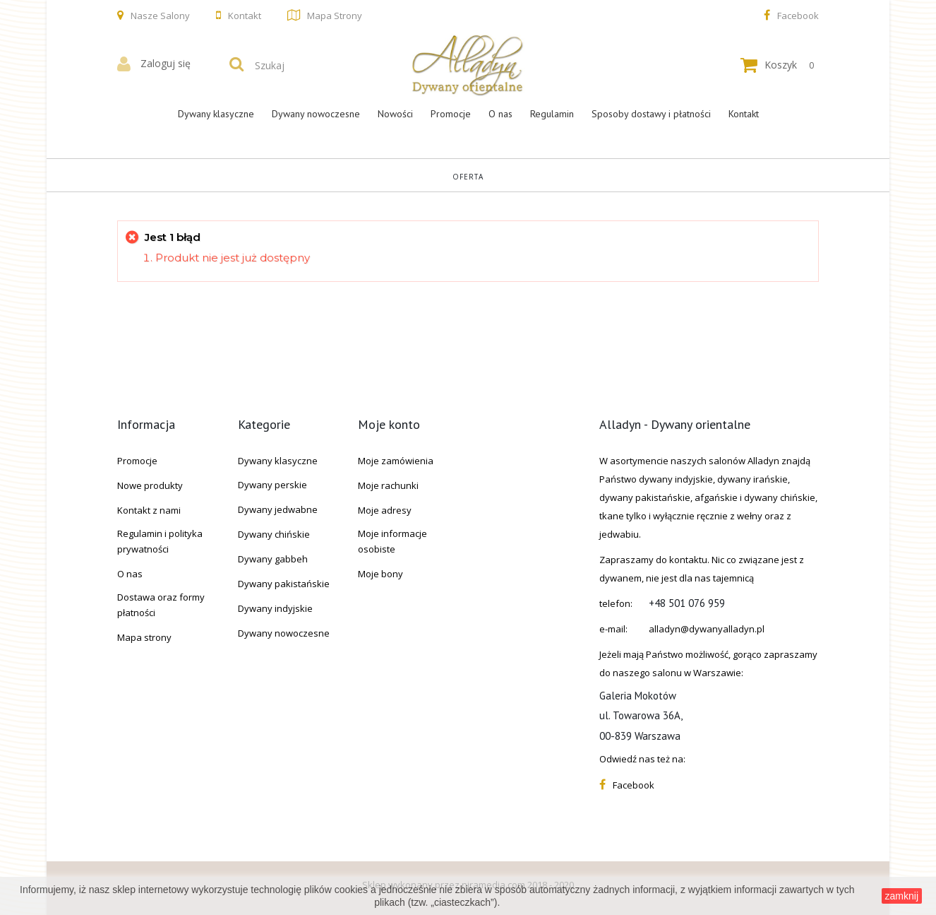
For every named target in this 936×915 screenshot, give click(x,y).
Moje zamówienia (395, 460)
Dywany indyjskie (275, 608)
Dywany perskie (272, 484)
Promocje (451, 113)
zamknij (901, 896)
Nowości (395, 113)
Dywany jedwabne (278, 509)
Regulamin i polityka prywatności (160, 541)
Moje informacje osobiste (392, 541)
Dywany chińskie (274, 534)
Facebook (798, 15)
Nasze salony (160, 15)
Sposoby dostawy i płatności (651, 113)
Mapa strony (334, 15)
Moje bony (380, 573)
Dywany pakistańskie (284, 583)
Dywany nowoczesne (316, 113)
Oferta (468, 177)
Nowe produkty (150, 485)
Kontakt (244, 15)
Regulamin (552, 113)
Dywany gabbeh (273, 559)
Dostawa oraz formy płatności (161, 605)
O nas (500, 113)
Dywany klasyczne (216, 113)
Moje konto (389, 424)
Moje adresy (385, 510)
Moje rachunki (388, 485)
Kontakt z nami (149, 510)
